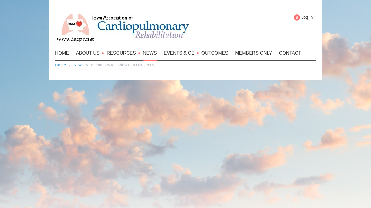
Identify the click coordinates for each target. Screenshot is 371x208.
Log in (307, 17)
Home (60, 64)
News (78, 64)
